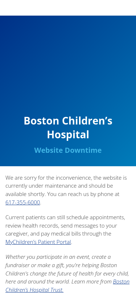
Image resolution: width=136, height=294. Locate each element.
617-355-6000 (22, 202)
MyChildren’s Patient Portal (38, 241)
